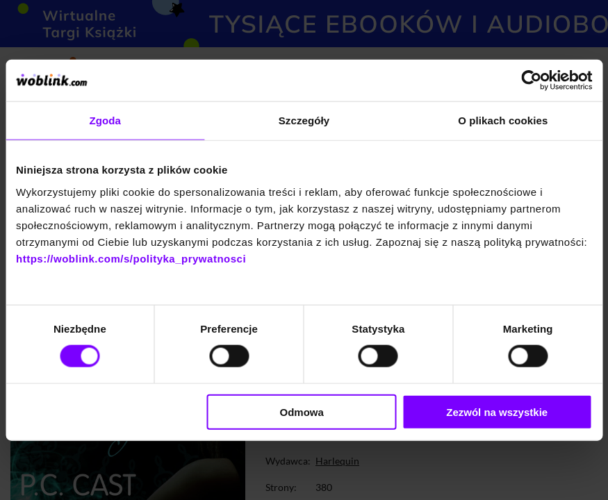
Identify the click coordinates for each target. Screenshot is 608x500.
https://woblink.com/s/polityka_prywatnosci (131, 258)
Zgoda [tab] (105, 120)
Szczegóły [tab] (304, 120)
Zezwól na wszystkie (497, 411)
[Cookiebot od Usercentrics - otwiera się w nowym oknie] (531, 80)
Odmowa (301, 411)
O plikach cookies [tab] (503, 120)
